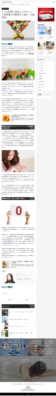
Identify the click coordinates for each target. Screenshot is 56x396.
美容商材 (40, 76)
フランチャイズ (41, 63)
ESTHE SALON (43, 362)
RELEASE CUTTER (24, 374)
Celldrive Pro (23, 368)
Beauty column (41, 82)
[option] (14, 348)
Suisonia (22, 364)
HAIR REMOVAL (43, 364)
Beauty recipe (41, 84)
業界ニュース (5, 9)
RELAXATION (42, 368)
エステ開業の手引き (6, 362)
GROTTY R (23, 366)
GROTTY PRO (23, 376)
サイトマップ (5, 376)
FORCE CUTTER (24, 372)
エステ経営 (41, 71)
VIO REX (23, 362)
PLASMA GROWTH (24, 370)
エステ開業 (41, 68)
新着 (40, 90)
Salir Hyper (23, 378)
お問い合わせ (5, 378)
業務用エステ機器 (6, 364)
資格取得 (40, 79)
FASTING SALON (43, 366)
